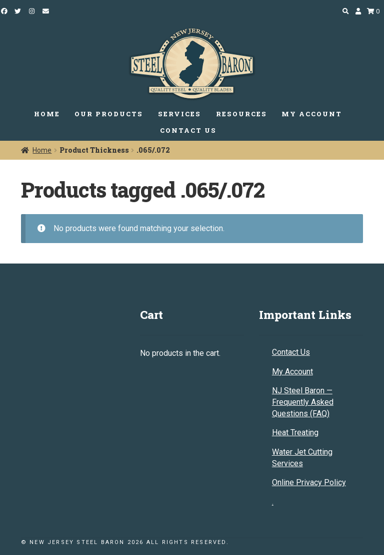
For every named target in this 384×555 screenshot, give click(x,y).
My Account (292, 371)
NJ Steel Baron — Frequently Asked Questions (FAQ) (303, 402)
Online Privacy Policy (309, 482)
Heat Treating (295, 432)
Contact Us (291, 352)
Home (42, 150)
